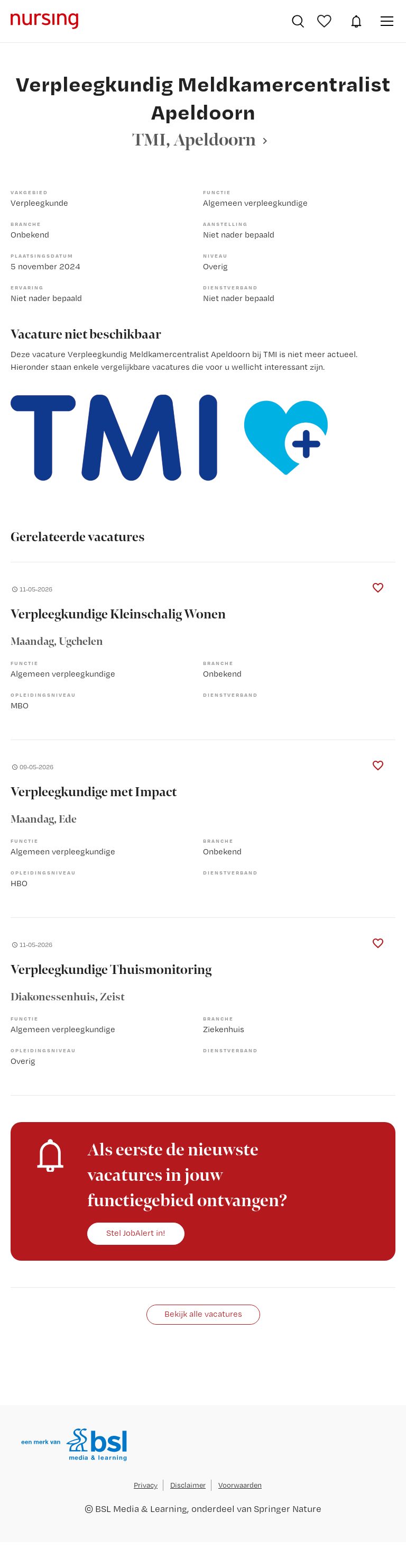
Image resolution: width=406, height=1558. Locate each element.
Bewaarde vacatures (325, 21)
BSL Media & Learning (141, 1508)
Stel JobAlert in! (135, 1233)
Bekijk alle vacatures (203, 1314)
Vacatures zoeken (298, 21)
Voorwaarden (240, 1485)
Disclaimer (188, 1485)
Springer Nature (287, 1508)
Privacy (146, 1485)
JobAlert (356, 21)
